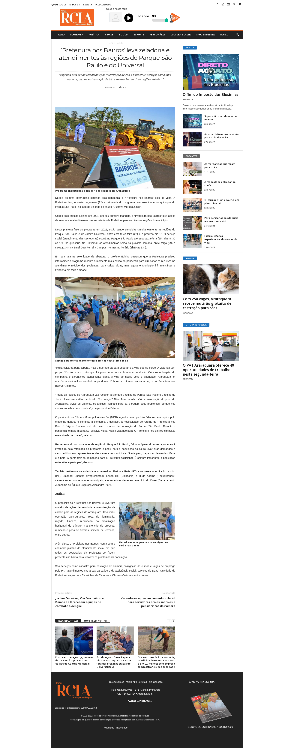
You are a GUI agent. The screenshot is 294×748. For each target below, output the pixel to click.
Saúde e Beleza (205, 34)
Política (94, 34)
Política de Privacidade (115, 727)
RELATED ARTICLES (68, 620)
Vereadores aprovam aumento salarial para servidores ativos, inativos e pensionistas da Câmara (148, 602)
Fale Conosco (103, 4)
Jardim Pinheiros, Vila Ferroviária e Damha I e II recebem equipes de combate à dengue (79, 602)
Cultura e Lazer (180, 34)
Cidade (109, 34)
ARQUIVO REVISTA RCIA (201, 681)
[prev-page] (169, 621)
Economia (76, 34)
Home (110, 43)
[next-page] (173, 621)
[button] (237, 35)
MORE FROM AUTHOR (95, 620)
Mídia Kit (74, 4)
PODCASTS (191, 156)
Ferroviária (157, 34)
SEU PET (190, 258)
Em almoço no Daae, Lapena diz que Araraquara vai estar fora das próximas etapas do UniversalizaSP (114, 662)
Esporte (139, 34)
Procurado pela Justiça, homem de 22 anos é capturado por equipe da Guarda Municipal (74, 660)
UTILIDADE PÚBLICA (196, 324)
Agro (61, 34)
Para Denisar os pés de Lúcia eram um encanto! (221, 219)
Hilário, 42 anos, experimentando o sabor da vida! (221, 239)
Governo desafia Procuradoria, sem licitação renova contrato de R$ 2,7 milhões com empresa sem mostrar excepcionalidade (156, 662)
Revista (87, 4)
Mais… (224, 34)
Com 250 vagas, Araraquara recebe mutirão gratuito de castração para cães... (207, 303)
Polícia (123, 34)
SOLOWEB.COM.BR (89, 708)
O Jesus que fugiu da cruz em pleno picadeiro (221, 201)
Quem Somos (59, 4)
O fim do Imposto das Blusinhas (210, 94)
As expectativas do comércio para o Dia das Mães (221, 135)
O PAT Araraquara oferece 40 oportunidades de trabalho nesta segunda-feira (208, 370)
